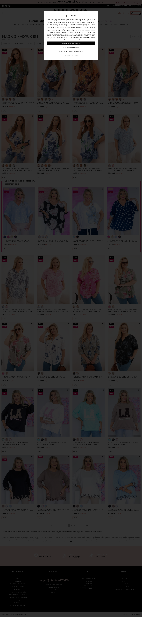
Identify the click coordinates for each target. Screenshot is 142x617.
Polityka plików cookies (71, 55)
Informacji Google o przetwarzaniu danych (68, 39)
